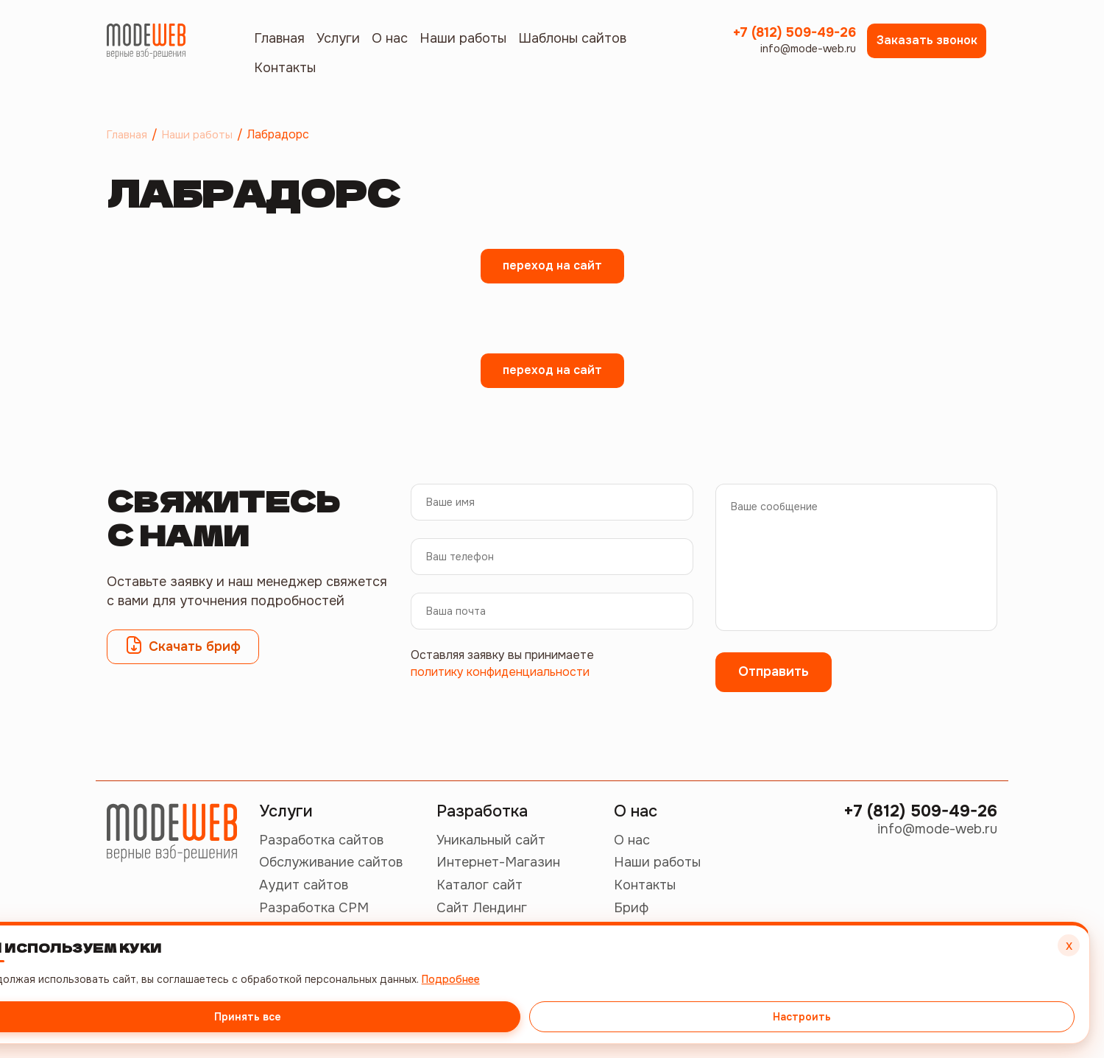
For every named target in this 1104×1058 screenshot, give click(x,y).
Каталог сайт (479, 885)
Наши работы (463, 38)
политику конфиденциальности (500, 672)
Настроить (1012, 1003)
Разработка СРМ (314, 908)
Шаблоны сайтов (572, 38)
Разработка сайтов (321, 840)
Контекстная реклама (328, 975)
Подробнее (997, 965)
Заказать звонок (927, 40)
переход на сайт (552, 265)
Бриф (631, 908)
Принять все (901, 1003)
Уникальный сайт (490, 840)
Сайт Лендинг (481, 908)
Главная (279, 38)
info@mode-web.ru (803, 66)
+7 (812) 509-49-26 (794, 41)
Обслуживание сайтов (331, 862)
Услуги (338, 38)
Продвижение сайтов (328, 953)
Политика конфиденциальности (355, 1019)
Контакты (285, 68)
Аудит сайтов (303, 885)
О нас (390, 38)
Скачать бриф (183, 645)
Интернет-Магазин (498, 862)
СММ (275, 931)
